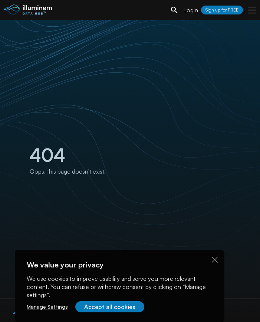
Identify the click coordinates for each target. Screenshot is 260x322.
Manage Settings (47, 306)
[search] (174, 10)
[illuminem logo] (28, 11)
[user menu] (251, 10)
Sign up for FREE (221, 10)
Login (190, 10)
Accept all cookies (109, 306)
